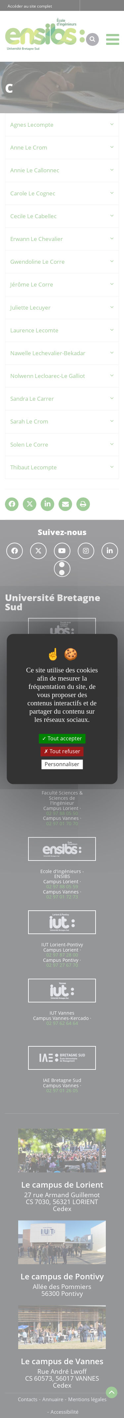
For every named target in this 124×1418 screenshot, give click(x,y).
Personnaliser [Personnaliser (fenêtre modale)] (62, 764)
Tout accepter (62, 738)
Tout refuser (62, 751)
